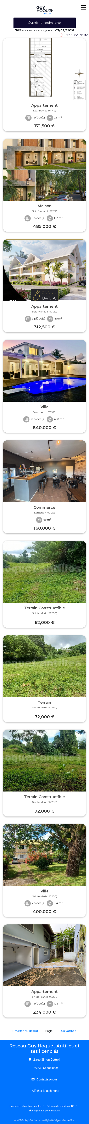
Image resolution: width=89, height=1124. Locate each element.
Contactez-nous (47, 1079)
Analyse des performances (44, 1110)
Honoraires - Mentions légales (25, 1106)
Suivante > (69, 1031)
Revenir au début (25, 1031)
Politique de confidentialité (60, 1106)
